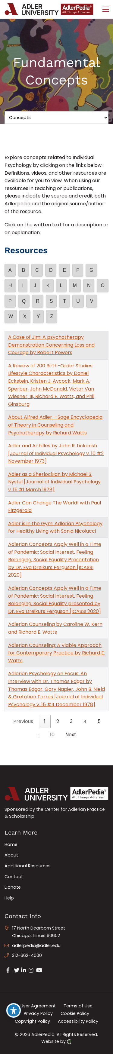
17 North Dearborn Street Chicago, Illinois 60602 (38, 932)
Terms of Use (78, 1006)
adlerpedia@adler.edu (36, 945)
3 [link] (71, 721)
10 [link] (52, 734)
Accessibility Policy (78, 1021)
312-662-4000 (27, 955)
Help (9, 898)
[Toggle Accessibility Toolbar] (13, 1010)
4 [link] (85, 721)
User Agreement (38, 1006)
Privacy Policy (38, 1013)
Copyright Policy (32, 1021)
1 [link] (45, 721)
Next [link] (70, 734)
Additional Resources (28, 866)
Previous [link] (23, 721)
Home (11, 844)
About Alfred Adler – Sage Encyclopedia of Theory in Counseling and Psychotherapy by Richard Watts (55, 425)
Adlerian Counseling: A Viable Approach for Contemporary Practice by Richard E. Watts (56, 653)
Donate (13, 887)
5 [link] (99, 721)
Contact (14, 877)
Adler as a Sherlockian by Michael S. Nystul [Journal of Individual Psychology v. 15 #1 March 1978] (54, 482)
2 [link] (57, 721)
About (11, 855)
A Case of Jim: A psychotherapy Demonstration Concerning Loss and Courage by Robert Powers (51, 345)
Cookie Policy (75, 1013)
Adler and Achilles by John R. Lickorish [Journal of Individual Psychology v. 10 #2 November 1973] (56, 453)
